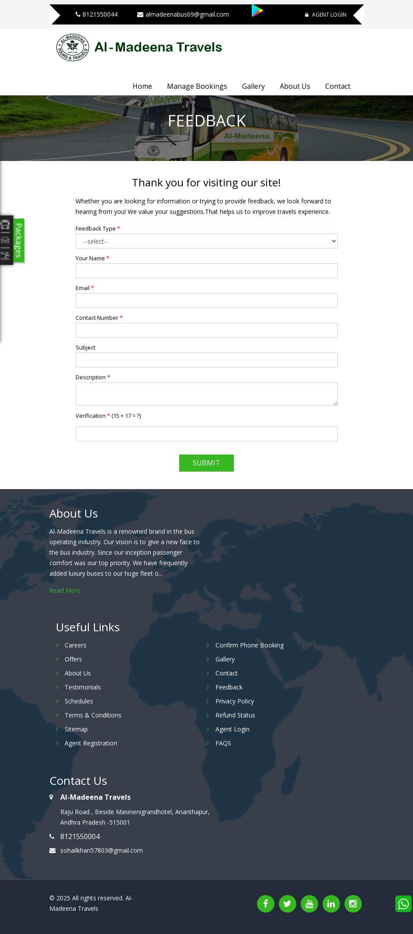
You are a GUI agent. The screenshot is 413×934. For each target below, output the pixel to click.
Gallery (253, 86)
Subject (85, 347)
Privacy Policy (234, 701)
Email (85, 288)
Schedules (79, 701)
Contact (338, 86)
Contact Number (99, 318)
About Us (295, 86)
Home (142, 86)
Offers (73, 659)
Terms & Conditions (93, 715)
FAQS (223, 743)
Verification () (108, 416)
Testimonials (83, 687)
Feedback (229, 687)
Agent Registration (91, 743)
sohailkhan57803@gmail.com (101, 850)
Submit (206, 463)
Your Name (92, 258)
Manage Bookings (197, 86)
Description (93, 377)
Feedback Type (98, 228)
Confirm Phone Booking (249, 645)
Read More (65, 590)
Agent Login (326, 14)
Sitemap (76, 729)
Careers (76, 645)
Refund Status (235, 715)
